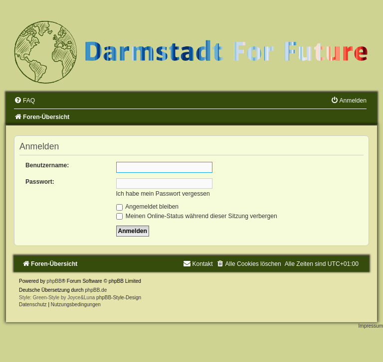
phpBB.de (96, 290)
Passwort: (39, 181)
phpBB (54, 281)
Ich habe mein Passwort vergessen (163, 193)
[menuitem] (24, 100)
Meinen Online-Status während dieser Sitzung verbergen (196, 216)
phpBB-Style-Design (118, 297)
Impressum (371, 326)
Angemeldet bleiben (147, 206)
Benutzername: (47, 165)
